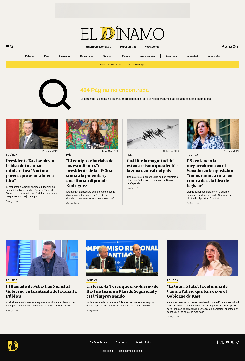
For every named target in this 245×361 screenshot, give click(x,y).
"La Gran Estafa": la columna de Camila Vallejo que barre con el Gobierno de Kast (197, 291)
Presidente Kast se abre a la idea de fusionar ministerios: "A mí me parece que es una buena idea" (30, 170)
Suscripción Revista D (98, 46)
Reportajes (86, 55)
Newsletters (152, 46)
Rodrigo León (12, 201)
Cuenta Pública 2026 (110, 64)
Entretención (148, 55)
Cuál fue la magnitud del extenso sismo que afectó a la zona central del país (153, 165)
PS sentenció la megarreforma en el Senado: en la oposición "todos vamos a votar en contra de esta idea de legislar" (210, 172)
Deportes (171, 55)
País (46, 55)
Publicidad (107, 350)
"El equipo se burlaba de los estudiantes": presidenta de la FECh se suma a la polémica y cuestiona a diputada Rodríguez (89, 172)
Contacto (121, 342)
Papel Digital (128, 46)
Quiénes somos (98, 342)
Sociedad (192, 55)
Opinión (107, 55)
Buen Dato (214, 55)
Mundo (126, 55)
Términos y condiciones (130, 350)
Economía (64, 55)
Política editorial (145, 342)
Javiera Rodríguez (136, 64)
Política (29, 55)
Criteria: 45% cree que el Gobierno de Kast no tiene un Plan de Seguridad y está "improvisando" (122, 291)
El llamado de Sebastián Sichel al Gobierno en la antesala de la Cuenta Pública (41, 291)
